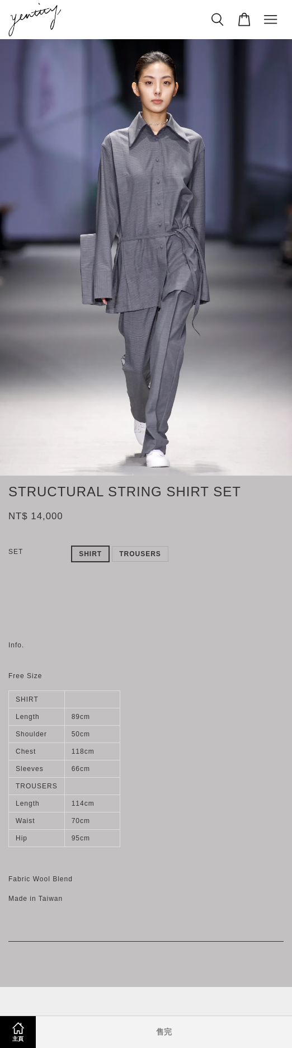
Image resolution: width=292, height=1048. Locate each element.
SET (15, 552)
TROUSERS (140, 554)
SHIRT (90, 554)
